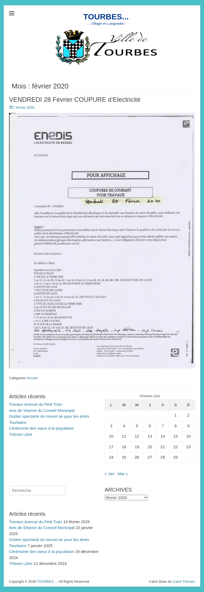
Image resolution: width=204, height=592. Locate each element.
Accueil (32, 378)
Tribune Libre (20, 434)
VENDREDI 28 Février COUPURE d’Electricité (75, 99)
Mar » (123, 473)
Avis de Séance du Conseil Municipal (42, 410)
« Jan (109, 473)
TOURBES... (106, 16)
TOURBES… (47, 581)
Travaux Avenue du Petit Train (35, 404)
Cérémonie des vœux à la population (41, 428)
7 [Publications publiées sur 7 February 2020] (163, 426)
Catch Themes (184, 581)
